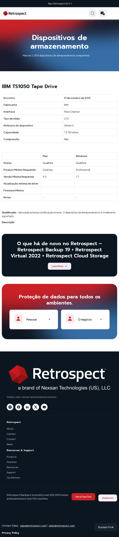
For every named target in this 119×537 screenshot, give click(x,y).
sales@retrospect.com (33, 525)
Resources (12, 467)
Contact (11, 438)
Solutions (12, 461)
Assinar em (107, 497)
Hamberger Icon (113, 13)
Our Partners (13, 477)
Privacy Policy (10, 533)
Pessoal (33, 319)
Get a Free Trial (83, 496)
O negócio (85, 319)
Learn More (59, 266)
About (10, 428)
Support (11, 472)
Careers (11, 433)
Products (12, 456)
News (10, 444)
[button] (102, 13)
